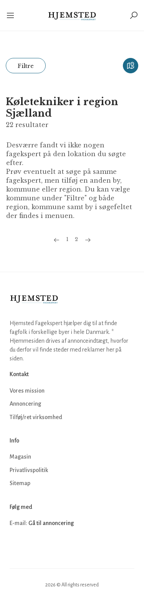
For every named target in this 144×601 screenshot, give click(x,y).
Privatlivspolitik (29, 470)
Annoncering (25, 404)
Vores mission (27, 391)
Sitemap (20, 483)
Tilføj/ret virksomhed (36, 417)
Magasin (20, 457)
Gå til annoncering (51, 523)
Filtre (26, 65)
